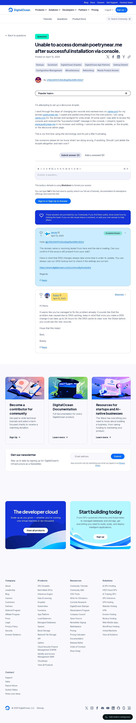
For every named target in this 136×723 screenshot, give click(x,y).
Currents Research (78, 602)
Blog (86, 2)
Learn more (60, 437)
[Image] (52, 169)
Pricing (73, 630)
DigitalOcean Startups (79, 606)
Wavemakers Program (80, 610)
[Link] (49, 169)
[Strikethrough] (47, 169)
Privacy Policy (11, 626)
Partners (9, 606)
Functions (42, 610)
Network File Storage (47, 634)
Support (8, 677)
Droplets (41, 602)
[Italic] (41, 169)
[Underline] (44, 169)
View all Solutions (110, 634)
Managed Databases (47, 622)
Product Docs (79, 19)
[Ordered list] (69, 169)
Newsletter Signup (78, 622)
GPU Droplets (44, 586)
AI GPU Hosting (109, 586)
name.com (112, 111)
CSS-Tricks (75, 594)
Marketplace (75, 626)
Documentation (76, 638)
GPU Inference (109, 598)
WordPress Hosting (111, 626)
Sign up (121, 10)
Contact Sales (126, 2)
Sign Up (15, 437)
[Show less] (125, 233)
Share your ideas (12, 694)
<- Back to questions (15, 35)
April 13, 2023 (57, 236)
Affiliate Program (12, 614)
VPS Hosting (108, 602)
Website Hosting (110, 606)
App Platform (43, 614)
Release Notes (76, 643)
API (39, 638)
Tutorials (47, 19)
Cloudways (42, 661)
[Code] (80, 169)
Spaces (41, 626)
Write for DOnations (78, 598)
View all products (36, 530)
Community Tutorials (79, 586)
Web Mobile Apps (110, 622)
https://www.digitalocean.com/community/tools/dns (65, 267)
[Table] (77, 169)
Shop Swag (75, 651)
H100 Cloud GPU (110, 590)
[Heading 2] (61, 169)
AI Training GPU (109, 594)
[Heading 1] (58, 169)
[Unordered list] (66, 169)
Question (42, 36)
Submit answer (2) (70, 155)
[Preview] (125, 169)
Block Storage (44, 630)
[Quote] (72, 169)
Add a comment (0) (94, 155)
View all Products (45, 665)
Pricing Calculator (77, 634)
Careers (100, 2)
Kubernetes (43, 606)
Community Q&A (77, 590)
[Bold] (38, 169)
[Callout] (75, 169)
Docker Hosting (109, 614)
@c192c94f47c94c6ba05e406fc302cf (65, 242)
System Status (11, 690)
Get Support (112, 2)
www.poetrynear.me (45, 124)
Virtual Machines (110, 630)
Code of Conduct (77, 647)
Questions (62, 19)
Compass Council (77, 614)
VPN (104, 610)
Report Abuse (11, 685)
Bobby (56, 295)
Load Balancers (44, 618)
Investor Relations (13, 634)
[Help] (127, 169)
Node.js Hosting (109, 618)
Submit (117, 456)
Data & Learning (45, 598)
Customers (10, 602)
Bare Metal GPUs (45, 590)
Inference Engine (45, 594)
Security (8, 630)
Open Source (76, 618)
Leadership (10, 590)
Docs (92, 2)
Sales (7, 681)
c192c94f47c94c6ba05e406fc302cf (65, 80)
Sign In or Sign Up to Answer (53, 201)
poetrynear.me (50, 114)
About (7, 586)
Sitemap (40, 708)
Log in (109, 10)
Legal (7, 622)
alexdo (54, 232)
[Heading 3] (63, 169)
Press (7, 618)
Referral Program (12, 610)
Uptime (41, 643)
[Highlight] (55, 169)
